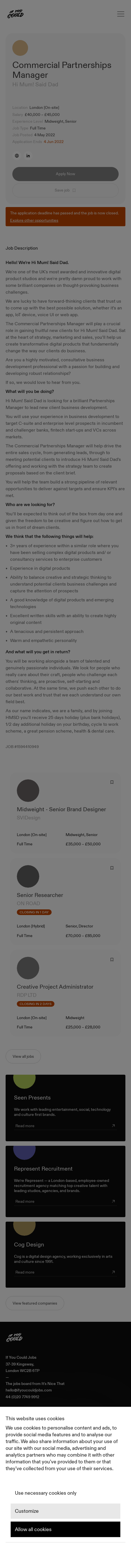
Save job (65, 190)
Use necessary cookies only (46, 1493)
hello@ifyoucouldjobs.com (29, 1390)
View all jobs (23, 1056)
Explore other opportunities (34, 220)
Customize (27, 1511)
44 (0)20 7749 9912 (22, 1397)
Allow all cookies (33, 1529)
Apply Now (65, 173)
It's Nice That (53, 1383)
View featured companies (35, 1303)
